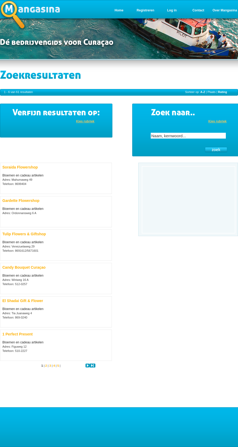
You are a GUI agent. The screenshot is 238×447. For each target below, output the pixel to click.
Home (119, 10)
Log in (172, 10)
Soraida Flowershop (20, 167)
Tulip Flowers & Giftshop (24, 234)
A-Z (202, 92)
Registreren (145, 10)
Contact (198, 10)
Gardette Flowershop (20, 200)
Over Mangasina (225, 10)
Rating (222, 92)
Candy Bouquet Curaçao (23, 267)
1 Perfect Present (17, 334)
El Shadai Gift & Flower (22, 301)
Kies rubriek (85, 121)
